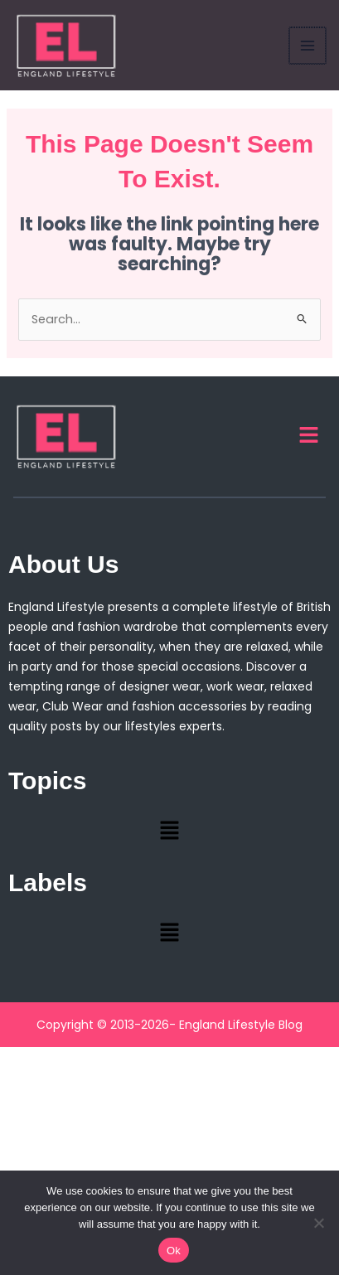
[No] (318, 1222)
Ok (174, 1250)
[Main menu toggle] (308, 45)
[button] (309, 436)
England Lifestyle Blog (241, 1024)
